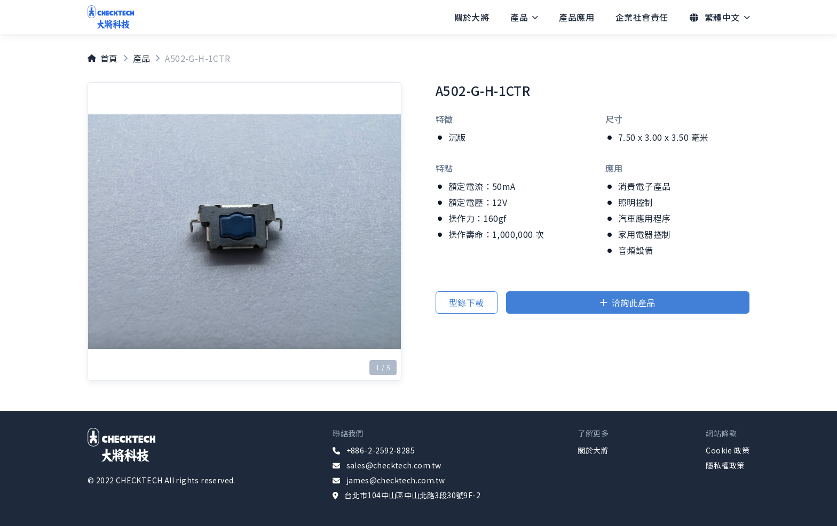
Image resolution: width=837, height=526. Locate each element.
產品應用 (576, 17)
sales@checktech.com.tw (393, 465)
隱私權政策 (725, 465)
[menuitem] (472, 17)
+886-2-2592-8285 (380, 450)
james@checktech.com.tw (395, 480)
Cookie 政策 (727, 450)
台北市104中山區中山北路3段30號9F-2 (412, 495)
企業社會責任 (641, 17)
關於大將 (471, 17)
